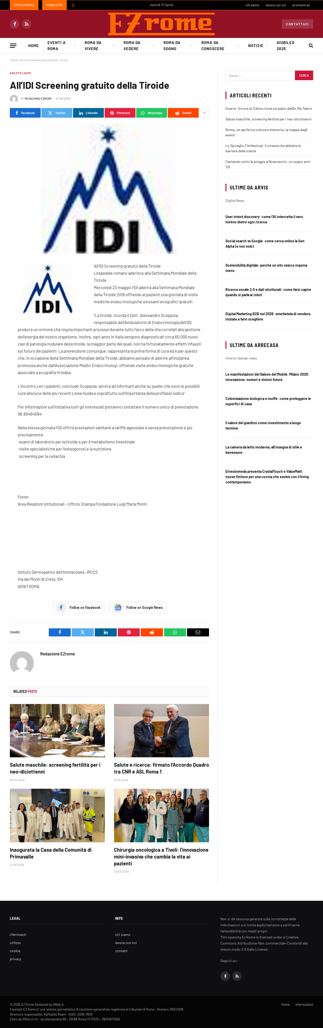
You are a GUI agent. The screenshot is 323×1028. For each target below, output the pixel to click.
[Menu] (13, 45)
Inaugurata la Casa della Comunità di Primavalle (50, 853)
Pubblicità (54, 5)
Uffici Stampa (24, 5)
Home (33, 45)
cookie (15, 951)
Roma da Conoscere (212, 45)
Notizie (255, 45)
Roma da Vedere (132, 45)
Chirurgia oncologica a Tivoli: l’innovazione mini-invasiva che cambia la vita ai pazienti (161, 856)
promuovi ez (301, 5)
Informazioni (304, 1004)
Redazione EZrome (38, 98)
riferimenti (18, 934)
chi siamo (252, 5)
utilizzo (15, 942)
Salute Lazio (20, 73)
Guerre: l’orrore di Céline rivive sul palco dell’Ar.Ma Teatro (268, 108)
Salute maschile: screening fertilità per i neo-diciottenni (55, 768)
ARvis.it (58, 1004)
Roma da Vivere (93, 45)
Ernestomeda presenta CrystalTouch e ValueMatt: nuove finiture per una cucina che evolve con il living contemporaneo (267, 476)
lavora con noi (276, 5)
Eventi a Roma (56, 45)
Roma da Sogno (172, 45)
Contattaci (297, 24)
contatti (121, 951)
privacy (15, 959)
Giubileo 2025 (285, 45)
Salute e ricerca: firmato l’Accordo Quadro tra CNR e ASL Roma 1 (161, 768)
